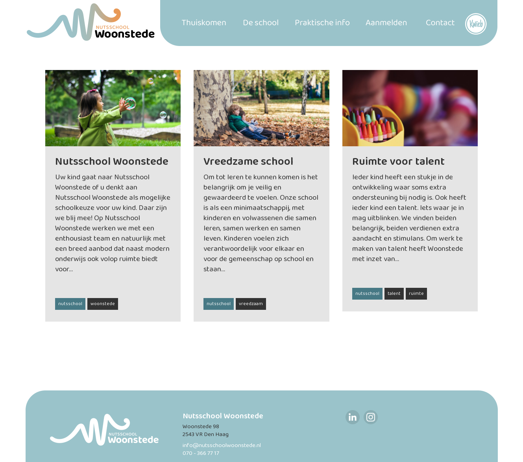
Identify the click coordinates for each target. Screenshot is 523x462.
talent (394, 294)
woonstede (103, 304)
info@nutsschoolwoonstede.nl (222, 446)
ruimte (416, 294)
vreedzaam (251, 304)
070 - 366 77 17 (201, 453)
